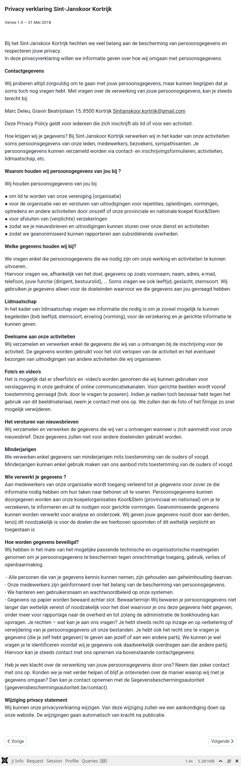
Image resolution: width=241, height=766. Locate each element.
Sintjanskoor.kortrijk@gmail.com (149, 111)
